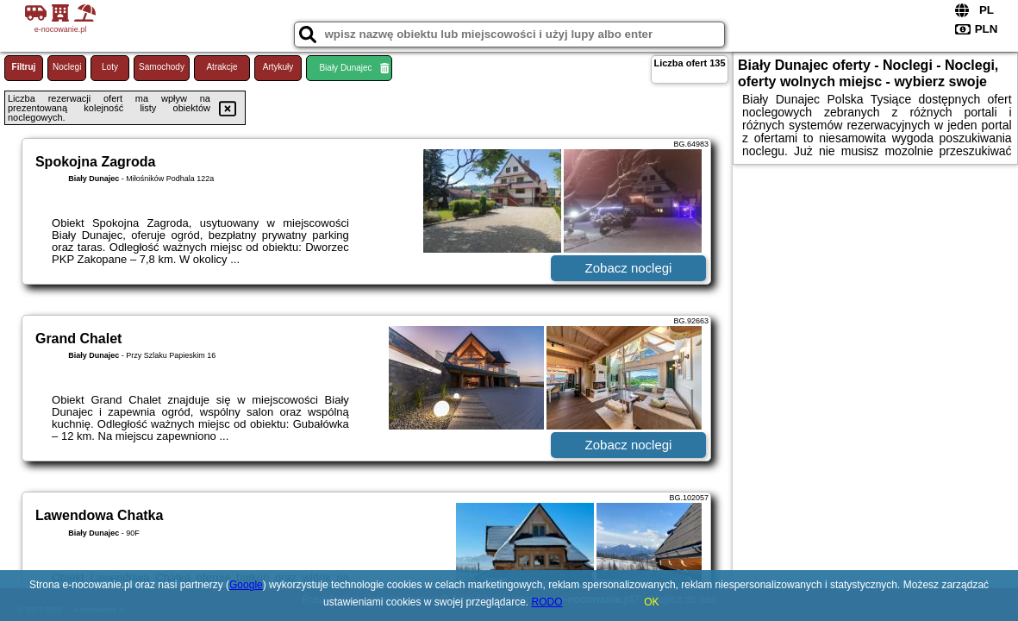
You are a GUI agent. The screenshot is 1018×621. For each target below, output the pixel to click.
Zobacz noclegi (628, 267)
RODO (547, 602)
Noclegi (67, 67)
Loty (110, 67)
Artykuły (278, 67)
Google (246, 585)
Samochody (161, 67)
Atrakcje (221, 67)
